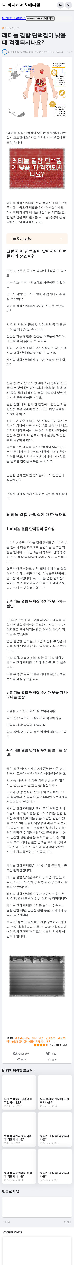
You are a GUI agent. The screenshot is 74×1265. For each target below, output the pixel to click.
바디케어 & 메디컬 (24, 5)
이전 (66, 1222)
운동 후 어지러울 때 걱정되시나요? (54, 1101)
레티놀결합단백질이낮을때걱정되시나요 (28, 1041)
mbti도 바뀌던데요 (37, 19)
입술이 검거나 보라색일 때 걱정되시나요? (18, 1138)
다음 (7, 1222)
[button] (4, 5)
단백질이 (51, 1037)
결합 (34, 1037)
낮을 (41, 1037)
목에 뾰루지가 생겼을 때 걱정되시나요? (18, 1101)
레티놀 (61, 1037)
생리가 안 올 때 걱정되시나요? (54, 1138)
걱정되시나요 (13, 28)
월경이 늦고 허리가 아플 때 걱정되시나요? (18, 1174)
